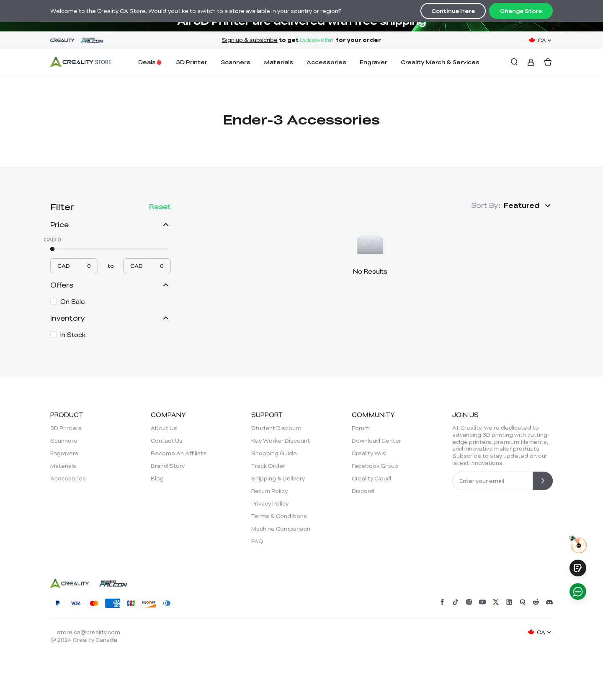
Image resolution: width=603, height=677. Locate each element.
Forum (361, 428)
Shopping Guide (274, 453)
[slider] (52, 249)
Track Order (268, 465)
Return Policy (269, 491)
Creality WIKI (369, 453)
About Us (164, 428)
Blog (157, 478)
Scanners (235, 62)
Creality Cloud (371, 478)
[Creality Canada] (80, 62)
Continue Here (453, 11)
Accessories (326, 62)
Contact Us (167, 440)
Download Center (376, 440)
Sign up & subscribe (250, 40)
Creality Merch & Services (440, 62)
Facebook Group (375, 465)
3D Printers (66, 428)
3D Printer (191, 62)
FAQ (257, 541)
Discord (363, 491)
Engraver (373, 62)
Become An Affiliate (179, 453)
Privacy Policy (270, 503)
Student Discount (276, 428)
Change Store (521, 11)
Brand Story (168, 465)
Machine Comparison (280, 528)
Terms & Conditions (279, 516)
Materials (278, 62)
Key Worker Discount (280, 440)
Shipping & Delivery (278, 478)
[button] (528, 205)
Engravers (64, 453)
